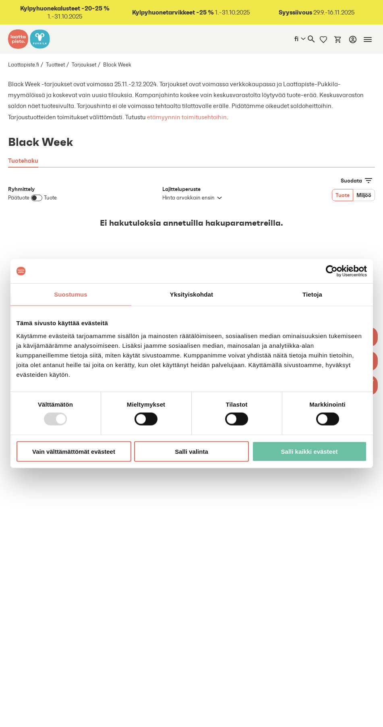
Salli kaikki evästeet (309, 451)
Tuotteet (55, 64)
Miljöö (363, 195)
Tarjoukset (84, 64)
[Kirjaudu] (352, 39)
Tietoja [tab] (312, 294)
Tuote (342, 195)
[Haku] (311, 39)
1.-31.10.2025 (65, 12)
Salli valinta (191, 451)
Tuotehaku (23, 160)
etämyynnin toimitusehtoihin (186, 117)
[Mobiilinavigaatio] (368, 39)
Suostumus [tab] (70, 294)
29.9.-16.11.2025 (316, 12)
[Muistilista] (323, 39)
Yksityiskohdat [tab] (191, 294)
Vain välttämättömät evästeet (73, 451)
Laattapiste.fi (23, 64)
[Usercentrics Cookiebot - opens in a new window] (331, 271)
